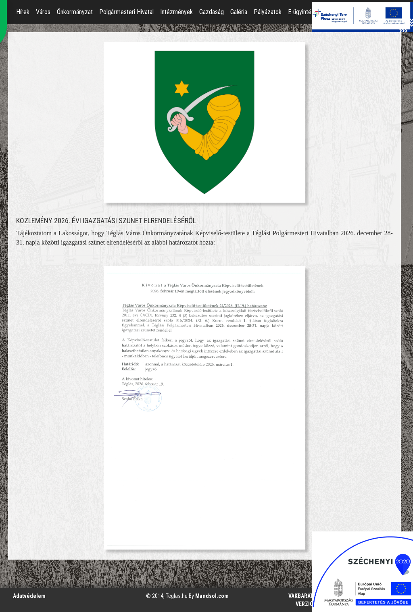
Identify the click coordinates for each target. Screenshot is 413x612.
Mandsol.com (212, 596)
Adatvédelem (29, 596)
